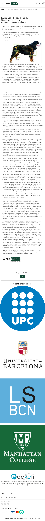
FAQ (22, 276)
